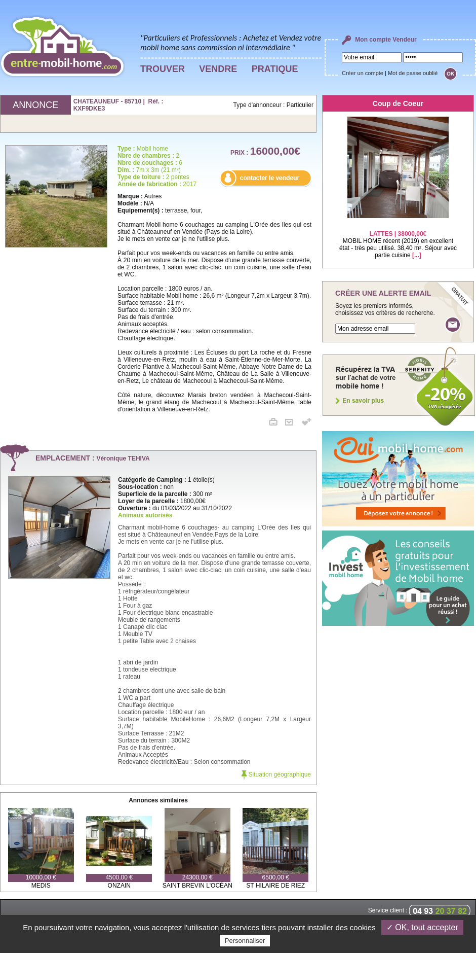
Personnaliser (245, 940)
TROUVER (162, 69)
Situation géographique (276, 774)
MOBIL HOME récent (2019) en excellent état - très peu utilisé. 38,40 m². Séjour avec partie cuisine (398, 238)
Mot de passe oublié (413, 73)
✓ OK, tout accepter (422, 927)
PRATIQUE (275, 69)
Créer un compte (362, 73)
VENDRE (218, 69)
